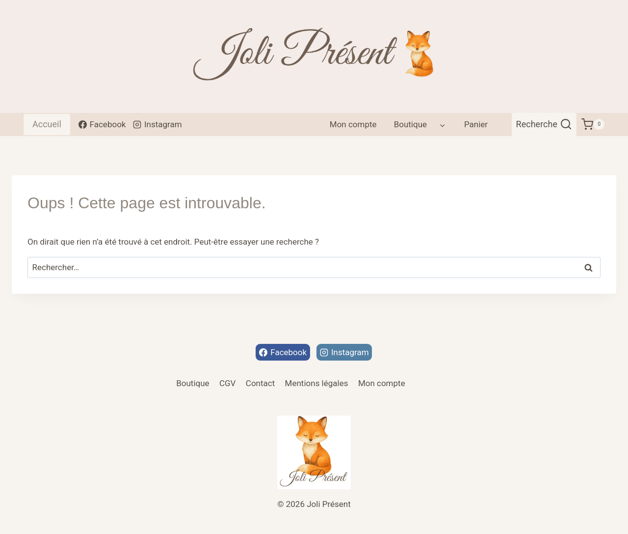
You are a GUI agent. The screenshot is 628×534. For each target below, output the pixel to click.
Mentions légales (316, 383)
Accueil (46, 124)
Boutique (192, 383)
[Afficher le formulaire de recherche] (544, 124)
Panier (476, 124)
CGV (227, 383)
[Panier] (592, 124)
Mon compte (353, 124)
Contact (260, 383)
